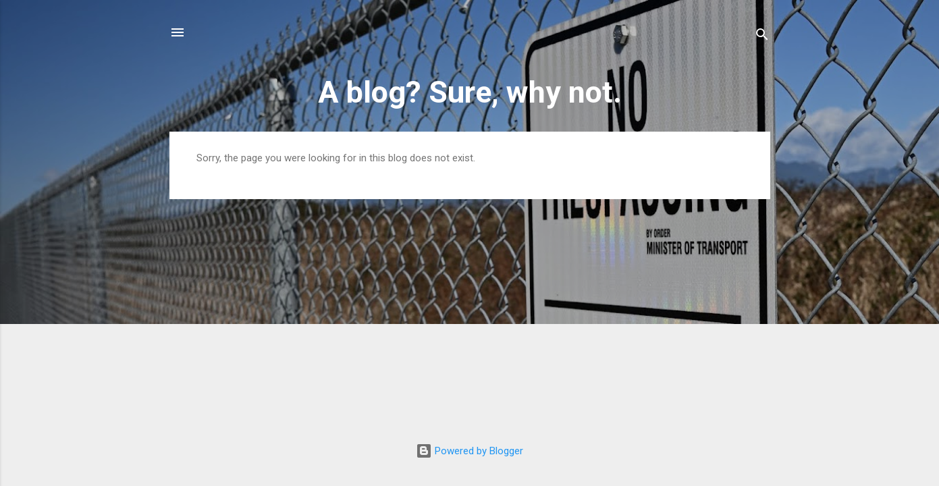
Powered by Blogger (469, 451)
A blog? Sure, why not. (470, 92)
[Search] (762, 36)
